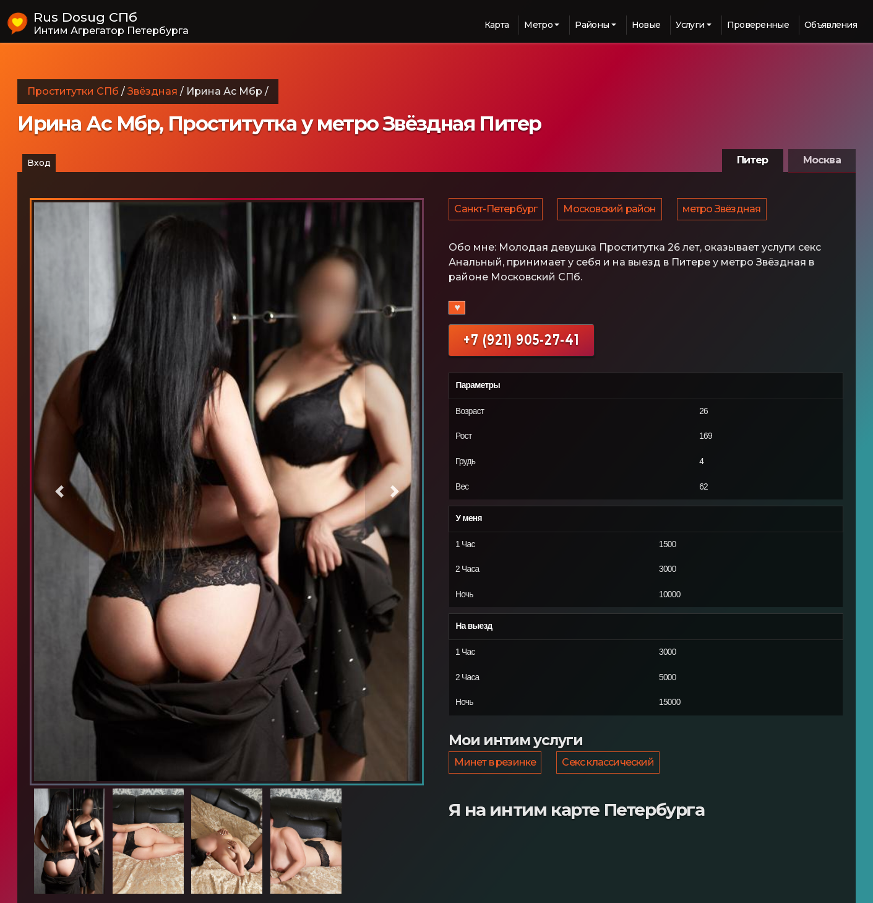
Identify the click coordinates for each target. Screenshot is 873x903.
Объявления (830, 24)
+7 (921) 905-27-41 (521, 344)
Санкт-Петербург (496, 211)
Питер (752, 160)
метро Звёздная (725, 211)
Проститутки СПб (73, 91)
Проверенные (758, 24)
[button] (59, 492)
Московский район (611, 211)
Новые (646, 24)
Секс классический (609, 769)
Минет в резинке (495, 769)
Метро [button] (538, 24)
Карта (496, 24)
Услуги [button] (690, 24)
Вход (39, 162)
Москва (822, 160)
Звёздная (152, 91)
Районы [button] (592, 24)
